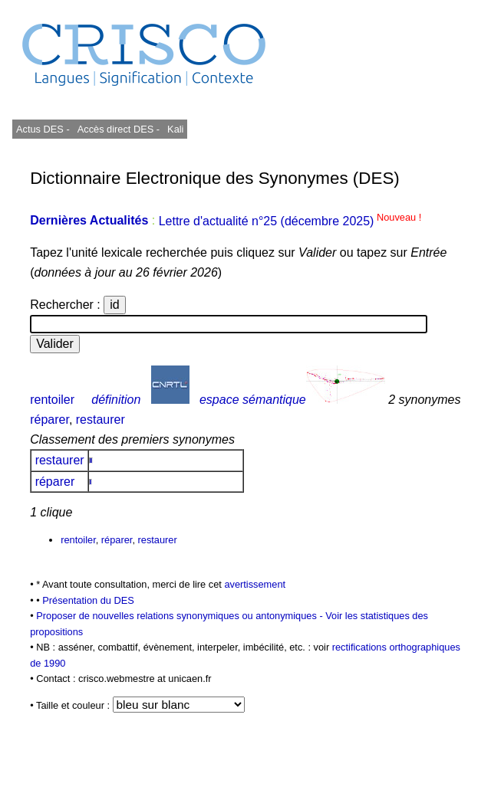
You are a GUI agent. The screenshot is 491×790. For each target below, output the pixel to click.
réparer (49, 419)
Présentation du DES (88, 600)
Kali (175, 129)
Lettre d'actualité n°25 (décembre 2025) (290, 221)
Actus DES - (43, 129)
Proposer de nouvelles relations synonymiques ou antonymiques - (180, 615)
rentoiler (52, 399)
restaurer (100, 419)
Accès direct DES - (118, 129)
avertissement (254, 584)
